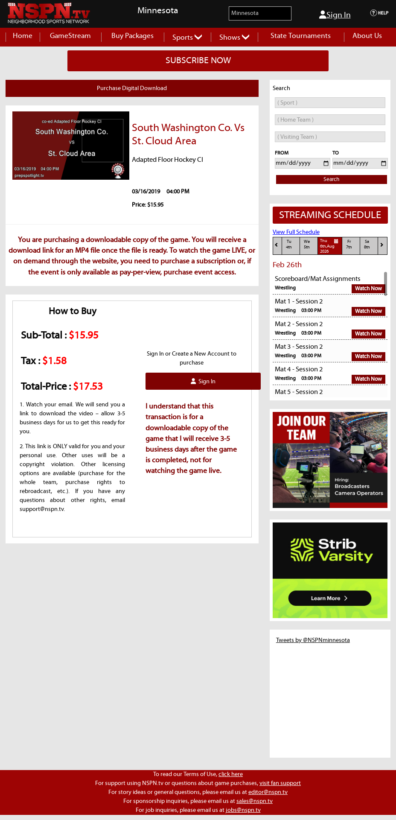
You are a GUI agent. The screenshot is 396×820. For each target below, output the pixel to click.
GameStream (70, 36)
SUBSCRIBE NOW (198, 60)
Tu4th (289, 244)
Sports (187, 38)
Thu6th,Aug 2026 (330, 246)
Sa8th (367, 244)
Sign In (335, 15)
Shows (234, 38)
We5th (307, 244)
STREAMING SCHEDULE (330, 215)
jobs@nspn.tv (243, 810)
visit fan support (280, 783)
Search (331, 179)
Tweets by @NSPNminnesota (313, 640)
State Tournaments (301, 36)
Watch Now (368, 289)
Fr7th (349, 244)
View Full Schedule (296, 232)
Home (22, 36)
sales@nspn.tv (254, 801)
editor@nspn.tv (268, 792)
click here (230, 774)
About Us (367, 36)
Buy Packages (132, 36)
